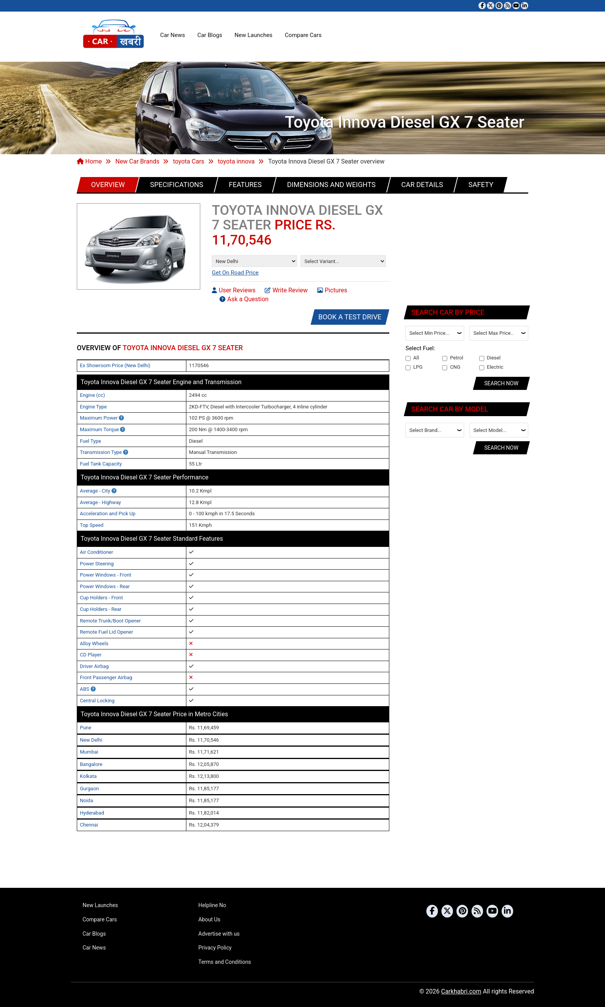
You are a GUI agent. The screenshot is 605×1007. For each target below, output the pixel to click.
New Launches (253, 35)
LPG (414, 367)
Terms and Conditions (224, 962)
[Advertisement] (467, 248)
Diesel (489, 358)
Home (89, 161)
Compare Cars (303, 35)
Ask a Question (244, 299)
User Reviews (233, 290)
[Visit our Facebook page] (482, 5)
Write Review (286, 290)
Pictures (332, 290)
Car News (172, 35)
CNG (451, 367)
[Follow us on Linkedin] (524, 5)
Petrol (452, 358)
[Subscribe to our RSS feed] (507, 5)
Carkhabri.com (461, 991)
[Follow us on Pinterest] (499, 5)
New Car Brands (137, 161)
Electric (491, 367)
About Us (209, 919)
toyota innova (236, 161)
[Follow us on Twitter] (490, 5)
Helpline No (212, 905)
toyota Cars (188, 161)
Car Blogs (209, 35)
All (412, 358)
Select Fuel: (420, 348)
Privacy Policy (215, 948)
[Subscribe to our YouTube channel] (516, 5)
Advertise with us (219, 934)
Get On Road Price (235, 272)
